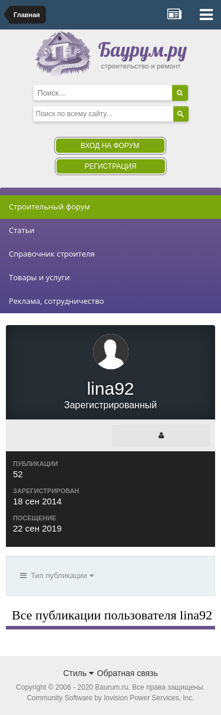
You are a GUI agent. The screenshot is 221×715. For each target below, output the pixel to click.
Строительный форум (49, 206)
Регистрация (110, 166)
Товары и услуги (39, 277)
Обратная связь (127, 673)
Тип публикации (57, 575)
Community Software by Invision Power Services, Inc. (110, 698)
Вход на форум (110, 146)
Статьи (22, 230)
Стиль (78, 673)
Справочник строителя (52, 253)
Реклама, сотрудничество (56, 301)
